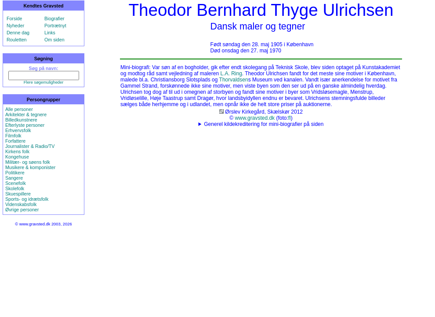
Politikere (15, 172)
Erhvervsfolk (18, 130)
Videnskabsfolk (20, 204)
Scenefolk (15, 183)
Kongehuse (17, 156)
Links (49, 32)
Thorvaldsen (233, 80)
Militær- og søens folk (27, 162)
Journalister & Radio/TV (30, 146)
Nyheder (15, 25)
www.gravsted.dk (255, 118)
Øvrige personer (22, 209)
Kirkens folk (17, 151)
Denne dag (18, 32)
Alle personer (19, 109)
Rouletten (17, 39)
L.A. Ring (231, 73)
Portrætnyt (55, 25)
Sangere (14, 178)
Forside (14, 18)
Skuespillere (18, 193)
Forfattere (15, 141)
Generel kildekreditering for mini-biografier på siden (263, 124)
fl (289, 118)
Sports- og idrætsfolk (26, 199)
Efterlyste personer (24, 125)
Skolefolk (14, 188)
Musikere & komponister (30, 167)
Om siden (54, 39)
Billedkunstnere (21, 119)
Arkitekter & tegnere (26, 114)
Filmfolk (13, 135)
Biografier (54, 18)
